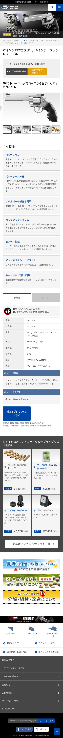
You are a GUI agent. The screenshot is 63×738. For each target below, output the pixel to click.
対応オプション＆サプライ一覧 (31, 544)
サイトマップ (8, 709)
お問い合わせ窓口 (46, 643)
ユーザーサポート (10, 676)
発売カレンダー (14, 643)
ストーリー (46, 298)
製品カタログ (18, 40)
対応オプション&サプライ (17, 413)
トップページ (7, 40)
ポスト (43, 729)
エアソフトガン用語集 (48, 652)
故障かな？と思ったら (17, 652)
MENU (59, 7)
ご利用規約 (7, 693)
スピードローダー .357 (18, 511)
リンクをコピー (46, 720)
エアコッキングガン (32, 40)
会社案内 (6, 685)
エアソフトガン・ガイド (13, 668)
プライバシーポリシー (12, 701)
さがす (52, 7)
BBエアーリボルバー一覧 (49, 40)
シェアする (26, 729)
